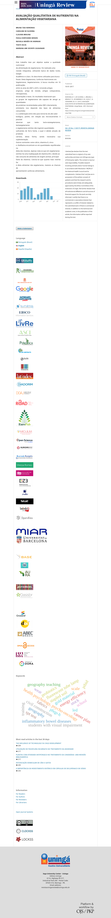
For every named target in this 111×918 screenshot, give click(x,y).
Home (18, 9)
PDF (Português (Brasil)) (76, 76)
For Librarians (21, 802)
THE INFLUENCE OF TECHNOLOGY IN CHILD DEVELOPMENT (38, 743)
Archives (26, 9)
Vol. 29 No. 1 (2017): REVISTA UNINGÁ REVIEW (47, 9)
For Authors (20, 797)
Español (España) (25, 249)
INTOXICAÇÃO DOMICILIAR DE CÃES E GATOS (33, 763)
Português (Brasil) (25, 242)
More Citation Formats (74, 117)
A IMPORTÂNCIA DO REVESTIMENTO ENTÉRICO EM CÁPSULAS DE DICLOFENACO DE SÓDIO (51, 768)
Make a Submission (25, 228)
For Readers (20, 794)
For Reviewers (21, 799)
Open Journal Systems (24, 812)
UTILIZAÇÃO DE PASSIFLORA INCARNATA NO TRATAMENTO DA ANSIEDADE (45, 749)
